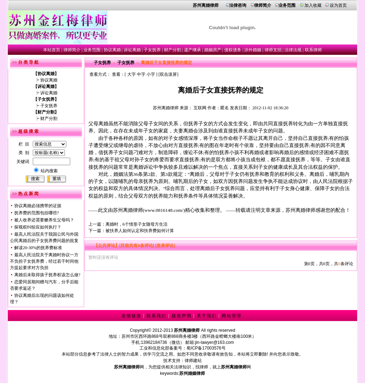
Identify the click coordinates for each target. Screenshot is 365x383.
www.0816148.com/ (163, 210)
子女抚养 (152, 49)
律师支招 (273, 49)
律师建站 (193, 360)
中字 (141, 74)
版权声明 (182, 315)
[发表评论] (164, 245)
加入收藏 (313, 5)
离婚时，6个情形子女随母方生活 (137, 224)
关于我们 (207, 315)
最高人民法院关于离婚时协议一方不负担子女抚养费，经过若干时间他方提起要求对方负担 (44, 261)
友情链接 (132, 315)
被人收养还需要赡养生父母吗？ (44, 219)
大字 (131, 74)
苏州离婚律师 (166, 107)
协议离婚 (112, 49)
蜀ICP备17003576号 (205, 348)
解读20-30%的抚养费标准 (38, 247)
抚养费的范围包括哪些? (36, 212)
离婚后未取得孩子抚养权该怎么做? (47, 274)
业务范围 (92, 49)
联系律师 (313, 49)
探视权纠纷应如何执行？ (37, 227)
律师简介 (72, 49)
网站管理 (232, 315)
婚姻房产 (212, 49)
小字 (150, 74)
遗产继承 (192, 49)
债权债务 (232, 49)
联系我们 (156, 315)
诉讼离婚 (132, 49)
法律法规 (293, 49)
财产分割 (172, 49)
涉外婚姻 (252, 49)
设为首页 (338, 5)
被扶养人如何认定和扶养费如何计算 (140, 230)
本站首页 (51, 49)
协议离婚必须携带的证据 (37, 205)
